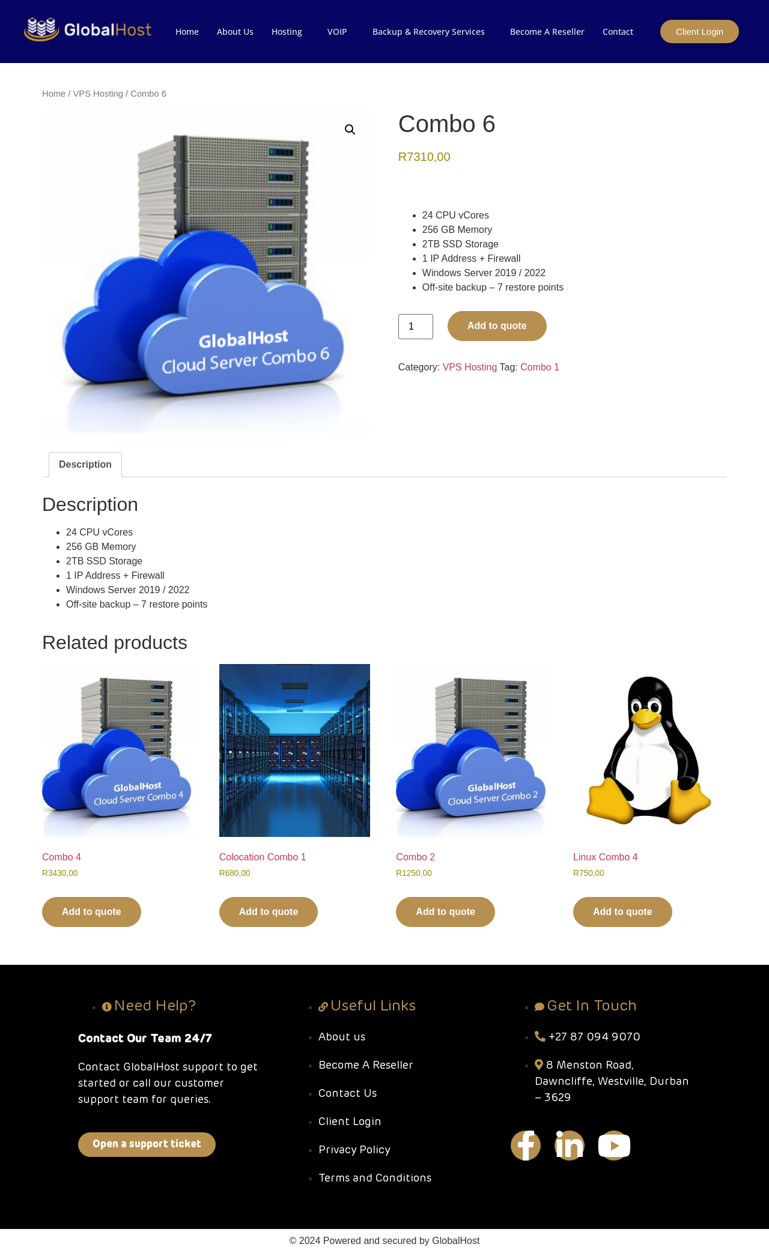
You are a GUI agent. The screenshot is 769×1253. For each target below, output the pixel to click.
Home (187, 31)
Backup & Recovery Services (428, 31)
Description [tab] (85, 464)
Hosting (287, 31)
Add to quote (497, 326)
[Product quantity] (415, 326)
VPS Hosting (98, 93)
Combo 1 (539, 367)
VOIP (337, 31)
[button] (350, 129)
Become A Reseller (547, 31)
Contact (618, 31)
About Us (235, 31)
